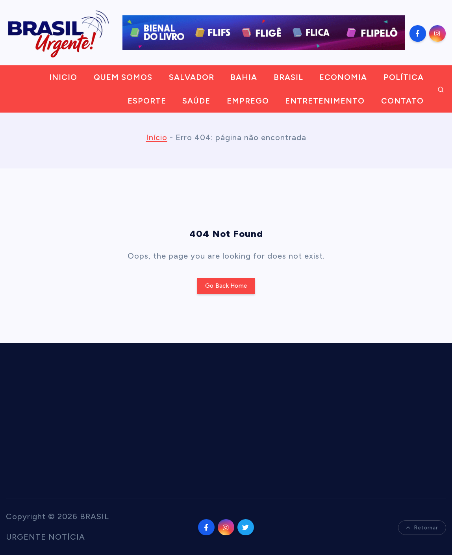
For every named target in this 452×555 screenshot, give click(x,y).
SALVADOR (191, 77)
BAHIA (243, 77)
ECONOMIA (343, 77)
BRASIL (288, 77)
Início (156, 137)
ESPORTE (147, 100)
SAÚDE (196, 100)
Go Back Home (226, 285)
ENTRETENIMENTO (325, 100)
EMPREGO (248, 100)
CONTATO (402, 100)
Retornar (422, 528)
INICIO (63, 77)
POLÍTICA (403, 77)
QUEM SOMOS (123, 77)
